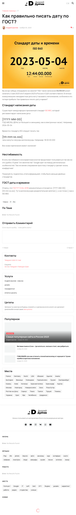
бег (40, 505)
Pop (5, 456)
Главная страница (9, 11)
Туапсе (40, 391)
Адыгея (49, 376)
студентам (24, 490)
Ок (8, 267)
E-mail (19, 260)
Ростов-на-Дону (12, 391)
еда (48, 456)
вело (47, 505)
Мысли (25, 456)
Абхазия (40, 376)
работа (6, 490)
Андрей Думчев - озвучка (14, 281)
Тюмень (57, 391)
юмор (67, 460)
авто (32, 456)
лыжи (16, 509)
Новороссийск (30, 388)
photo (17, 456)
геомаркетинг (10, 289)
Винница (19, 380)
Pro (14, 202)
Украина (9, 395)
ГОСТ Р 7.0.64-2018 (20, 188)
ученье (33, 490)
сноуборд (59, 513)
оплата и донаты (11, 293)
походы (30, 513)
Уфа (23, 395)
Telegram (8, 260)
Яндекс (47, 486)
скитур (50, 513)
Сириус (24, 391)
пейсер (67, 509)
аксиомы (40, 456)
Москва (8, 388)
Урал (17, 395)
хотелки (59, 460)
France (8, 376)
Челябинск (32, 395)
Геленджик (30, 380)
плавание (7, 513)
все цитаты (28, 309)
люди (25, 460)
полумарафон (19, 513)
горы (54, 505)
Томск (32, 391)
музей (42, 460)
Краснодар (50, 384)
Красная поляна (37, 384)
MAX (14, 260)
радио (14, 490)
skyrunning (25, 505)
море (44, 509)
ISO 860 (48, 110)
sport (34, 505)
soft (27, 486)
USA (32, 376)
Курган (59, 384)
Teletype (21, 267)
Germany (17, 376)
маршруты (35, 509)
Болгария (9, 380)
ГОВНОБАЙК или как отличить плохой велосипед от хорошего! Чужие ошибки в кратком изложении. (44, 357)
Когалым (24, 384)
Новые (5, 248)
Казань (8, 384)
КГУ (40, 486)
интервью (56, 456)
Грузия (52, 380)
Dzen (27, 267)
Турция (48, 391)
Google (16, 486)
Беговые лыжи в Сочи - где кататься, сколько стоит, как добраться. (43, 346)
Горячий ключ (42, 380)
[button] (3, 3)
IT (18, 11)
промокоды (40, 513)
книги (66, 456)
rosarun (15, 505)
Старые (70, 248)
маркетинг (66, 486)
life (11, 456)
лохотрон (16, 460)
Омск (41, 388)
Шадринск (43, 395)
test (34, 486)
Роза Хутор (50, 388)
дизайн (7, 285)
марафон (24, 509)
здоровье (7, 509)
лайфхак (7, 460)
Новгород (18, 388)
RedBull (6, 505)
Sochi (26, 376)
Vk (5, 267)
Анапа (57, 376)
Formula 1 (7, 486)
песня (50, 460)
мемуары (33, 460)
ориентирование (55, 509)
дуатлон (62, 505)
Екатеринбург (64, 380)
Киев (16, 384)
